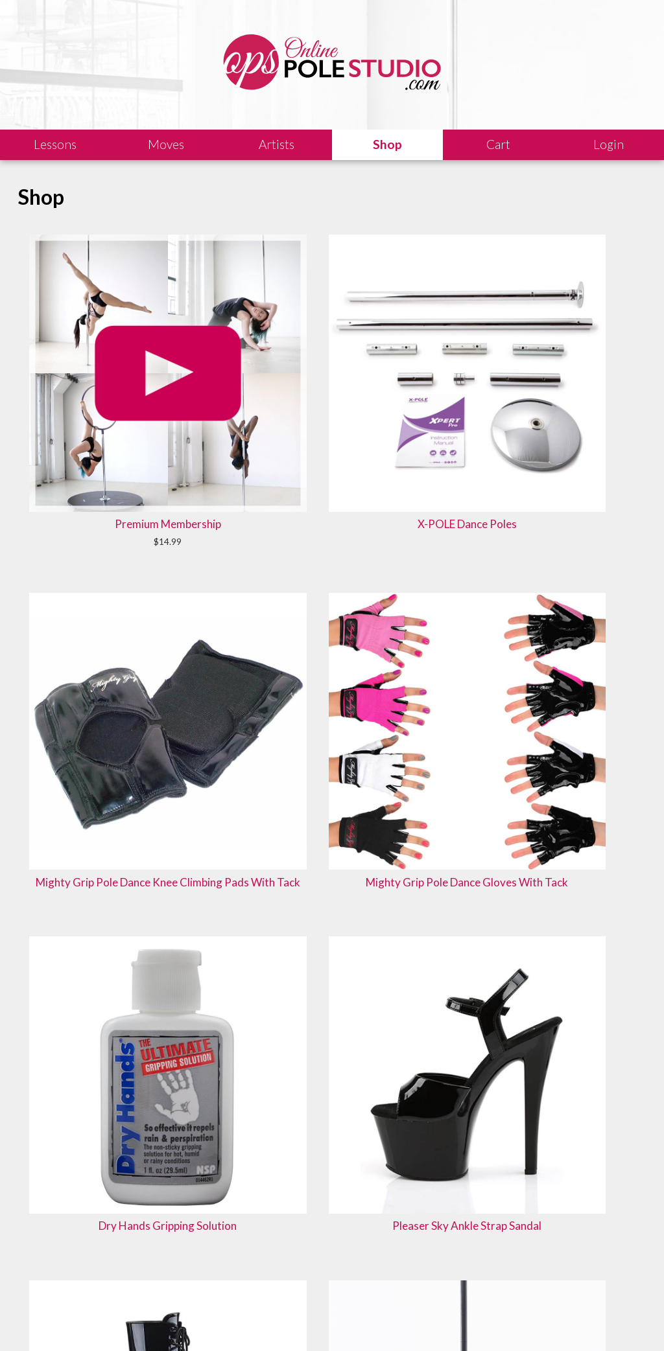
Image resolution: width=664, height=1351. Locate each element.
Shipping (213, 1322)
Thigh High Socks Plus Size (332, 721)
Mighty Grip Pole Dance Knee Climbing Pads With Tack (332, 319)
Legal (136, 1322)
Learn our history (225, 1270)
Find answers (372, 1255)
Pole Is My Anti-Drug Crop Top (206, 907)
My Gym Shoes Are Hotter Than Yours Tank (583, 915)
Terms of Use (268, 1322)
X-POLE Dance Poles (206, 304)
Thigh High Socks (457, 714)
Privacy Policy (334, 1322)
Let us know (525, 1255)
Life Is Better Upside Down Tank (583, 721)
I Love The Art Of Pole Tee (457, 907)
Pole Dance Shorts (457, 512)
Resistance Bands (206, 714)
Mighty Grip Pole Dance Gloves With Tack (457, 311)
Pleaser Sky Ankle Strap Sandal (81, 520)
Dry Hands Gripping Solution (583, 304)
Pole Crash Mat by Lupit (332, 520)
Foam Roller (81, 714)
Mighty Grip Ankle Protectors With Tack (583, 527)
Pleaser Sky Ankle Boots (206, 520)
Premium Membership (81, 304)
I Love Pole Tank (81, 900)
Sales (171, 1322)
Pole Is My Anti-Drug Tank (332, 907)
